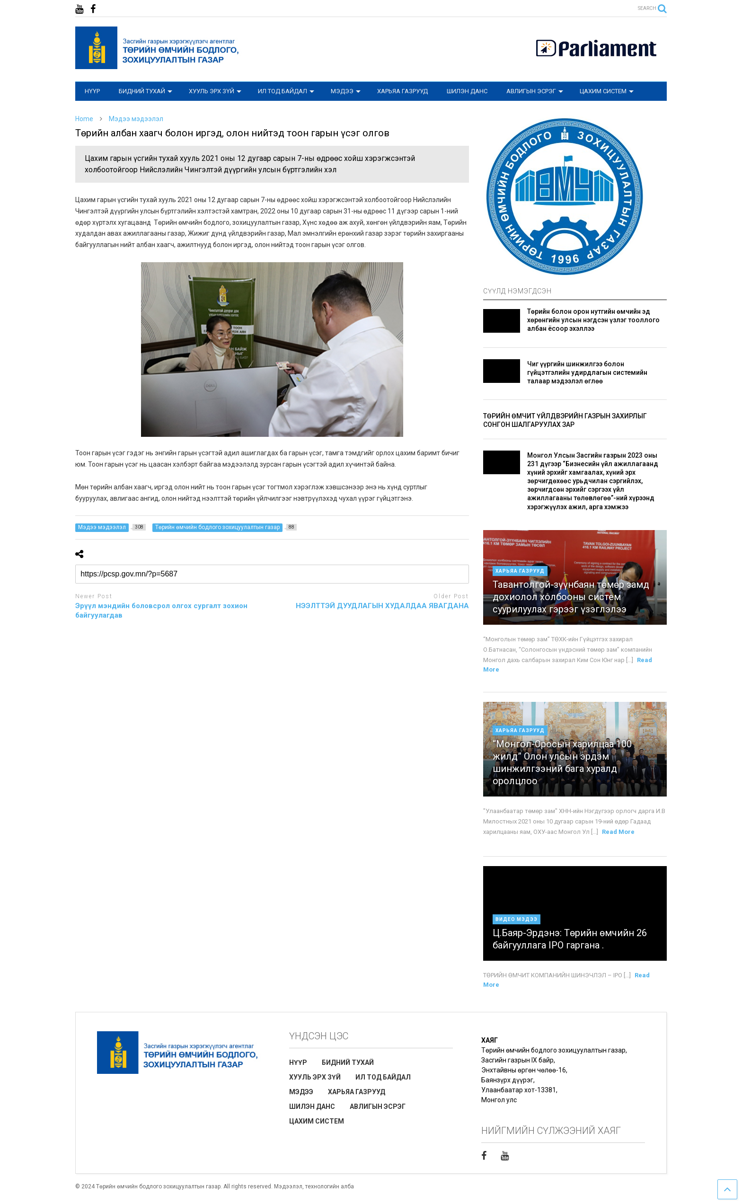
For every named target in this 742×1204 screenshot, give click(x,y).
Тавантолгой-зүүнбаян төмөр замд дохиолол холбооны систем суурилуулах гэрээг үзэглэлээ (571, 597)
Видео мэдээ (516, 919)
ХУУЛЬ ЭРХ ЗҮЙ (215, 91)
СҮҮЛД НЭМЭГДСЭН (517, 291)
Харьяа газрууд (520, 571)
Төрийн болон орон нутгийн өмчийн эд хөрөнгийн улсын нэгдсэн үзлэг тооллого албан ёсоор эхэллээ (593, 320)
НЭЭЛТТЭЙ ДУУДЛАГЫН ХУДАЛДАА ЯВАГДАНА (382, 606)
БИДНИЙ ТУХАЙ (145, 91)
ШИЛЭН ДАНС (467, 91)
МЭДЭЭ (346, 91)
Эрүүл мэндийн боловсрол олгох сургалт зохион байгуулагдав (161, 611)
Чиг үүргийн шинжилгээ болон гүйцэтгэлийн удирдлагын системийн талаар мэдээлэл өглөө (587, 372)
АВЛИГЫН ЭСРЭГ (534, 91)
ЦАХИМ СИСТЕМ (607, 91)
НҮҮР (92, 91)
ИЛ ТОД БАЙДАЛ (286, 91)
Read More (618, 831)
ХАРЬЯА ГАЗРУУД (402, 91)
